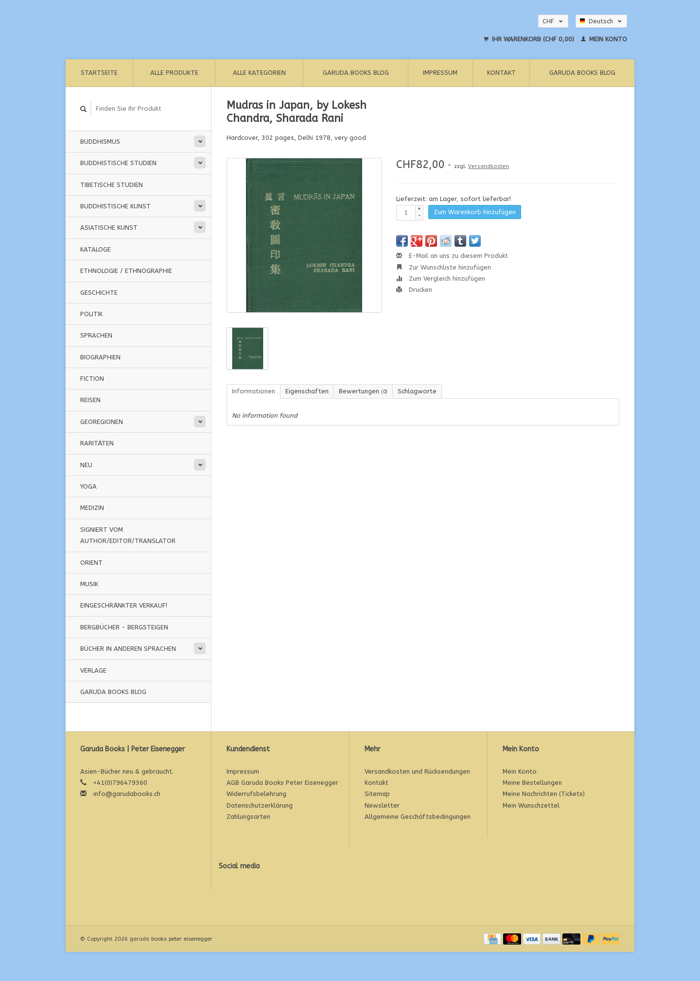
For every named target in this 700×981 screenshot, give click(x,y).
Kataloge (95, 249)
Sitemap (377, 793)
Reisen (90, 400)
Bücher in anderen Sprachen (128, 648)
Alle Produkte (174, 72)
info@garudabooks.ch (126, 793)
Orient (91, 562)
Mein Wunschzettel (531, 805)
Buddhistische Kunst (115, 206)
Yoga (88, 486)
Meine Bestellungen (532, 782)
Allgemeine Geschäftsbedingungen (418, 816)
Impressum (440, 72)
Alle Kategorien (259, 72)
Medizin (92, 507)
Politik (91, 314)
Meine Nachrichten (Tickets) (544, 793)
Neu (86, 465)
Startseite (99, 72)
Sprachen (96, 335)
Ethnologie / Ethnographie (126, 270)
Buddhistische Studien (118, 163)
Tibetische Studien (111, 184)
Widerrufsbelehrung (256, 793)
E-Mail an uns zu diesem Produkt (452, 255)
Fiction (92, 378)
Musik (89, 584)
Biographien (100, 357)
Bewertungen (363, 391)
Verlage (93, 670)
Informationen (253, 391)
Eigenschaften (307, 391)
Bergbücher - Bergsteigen (124, 627)
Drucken (414, 289)
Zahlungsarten (248, 816)
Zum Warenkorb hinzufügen (475, 212)
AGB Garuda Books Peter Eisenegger (282, 782)
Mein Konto (604, 39)
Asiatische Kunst (109, 227)
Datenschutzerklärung (260, 805)
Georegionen (101, 421)
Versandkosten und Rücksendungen (417, 771)
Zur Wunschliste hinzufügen (443, 267)
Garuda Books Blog (356, 72)
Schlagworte (417, 391)
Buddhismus (100, 141)
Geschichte (99, 292)
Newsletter (382, 805)
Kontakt (501, 72)
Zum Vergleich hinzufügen (440, 278)
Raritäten (97, 443)
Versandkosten (488, 166)
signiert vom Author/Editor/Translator (127, 535)
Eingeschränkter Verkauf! (123, 605)
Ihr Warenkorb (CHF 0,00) (530, 39)
